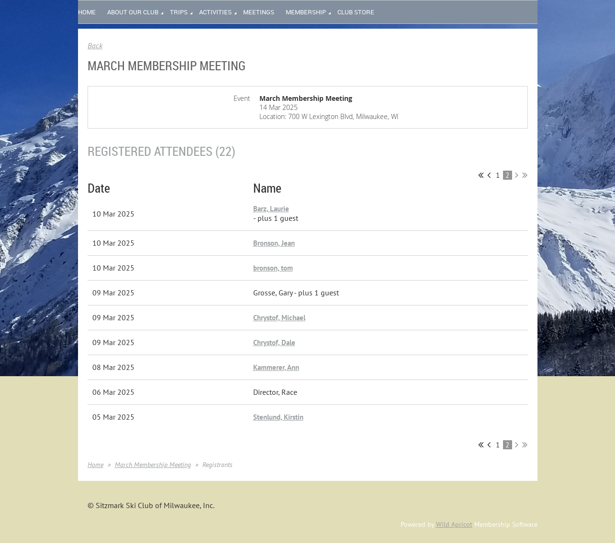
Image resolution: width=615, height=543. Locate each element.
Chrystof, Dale (274, 342)
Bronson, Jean (274, 243)
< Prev (488, 175)
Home (95, 464)
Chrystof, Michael (279, 317)
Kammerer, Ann (276, 367)
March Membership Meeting (153, 464)
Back (95, 45)
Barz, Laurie (271, 208)
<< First (480, 175)
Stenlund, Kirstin (278, 417)
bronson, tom (273, 267)
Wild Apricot (454, 524)
